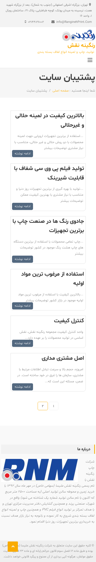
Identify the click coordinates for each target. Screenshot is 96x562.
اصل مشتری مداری (63, 358)
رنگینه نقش (81, 45)
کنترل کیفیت (69, 321)
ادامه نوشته (22, 153)
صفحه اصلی (60, 90)
